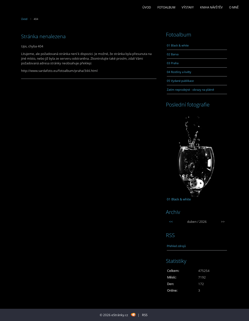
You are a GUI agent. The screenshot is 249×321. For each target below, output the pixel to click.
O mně (234, 7)
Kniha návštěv (211, 7)
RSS (144, 315)
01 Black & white (178, 45)
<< (171, 221)
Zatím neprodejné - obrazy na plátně (190, 89)
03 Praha (172, 63)
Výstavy (188, 7)
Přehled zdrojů (176, 246)
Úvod (146, 7)
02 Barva (172, 54)
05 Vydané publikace (180, 81)
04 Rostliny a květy (179, 72)
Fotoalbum (166, 7)
